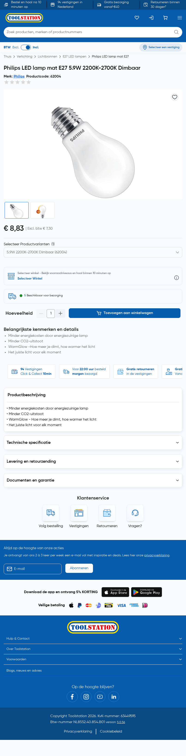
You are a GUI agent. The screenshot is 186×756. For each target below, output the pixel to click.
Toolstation (77, 716)
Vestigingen (79, 526)
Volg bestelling (51, 526)
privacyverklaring (156, 555)
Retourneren (107, 526)
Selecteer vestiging (32, 278)
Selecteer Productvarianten (29, 244)
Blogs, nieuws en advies (24, 670)
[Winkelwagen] (165, 17)
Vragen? (135, 526)
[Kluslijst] (136, 17)
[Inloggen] (151, 17)
